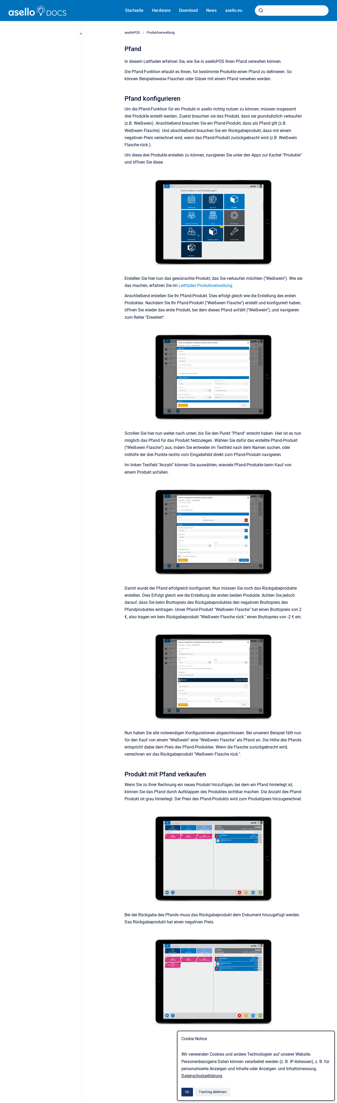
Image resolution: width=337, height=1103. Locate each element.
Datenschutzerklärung (201, 1075)
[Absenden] (261, 10)
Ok (187, 1092)
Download (188, 10)
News (211, 10)
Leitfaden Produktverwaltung (205, 285)
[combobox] (291, 11)
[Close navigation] (81, 33)
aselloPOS (132, 32)
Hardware (161, 10)
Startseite (134, 10)
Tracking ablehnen (212, 1092)
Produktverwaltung (161, 32)
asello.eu (233, 10)
